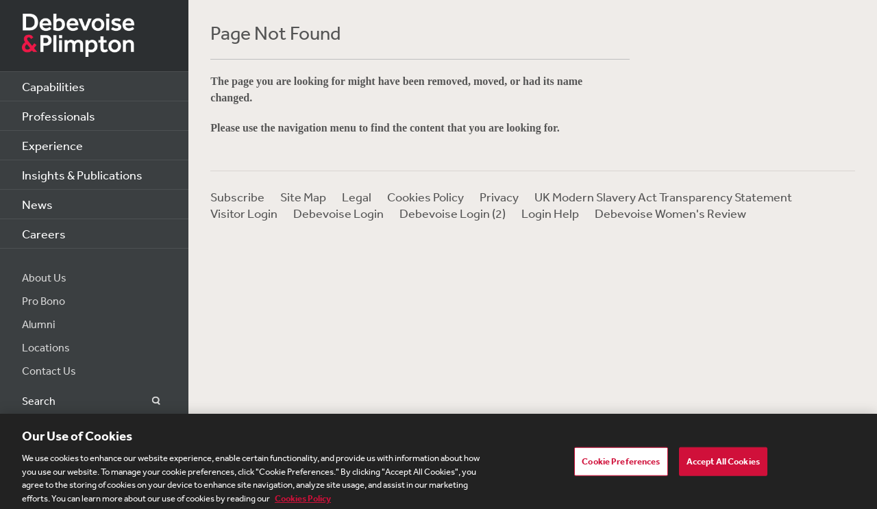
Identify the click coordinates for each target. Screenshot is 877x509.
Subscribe (237, 196)
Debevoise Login (338, 213)
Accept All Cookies (723, 464)
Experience (52, 145)
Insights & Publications (82, 174)
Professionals (58, 115)
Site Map (303, 196)
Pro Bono (43, 301)
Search (148, 401)
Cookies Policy (425, 196)
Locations (46, 347)
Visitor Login (243, 213)
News (37, 204)
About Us (44, 277)
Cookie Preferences (621, 464)
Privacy (499, 196)
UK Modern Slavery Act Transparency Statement (663, 196)
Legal (356, 196)
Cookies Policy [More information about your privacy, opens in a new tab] (303, 501)
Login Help (550, 213)
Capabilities (53, 86)
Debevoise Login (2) (452, 213)
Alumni (38, 324)
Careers (44, 233)
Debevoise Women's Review (670, 213)
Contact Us (49, 370)
